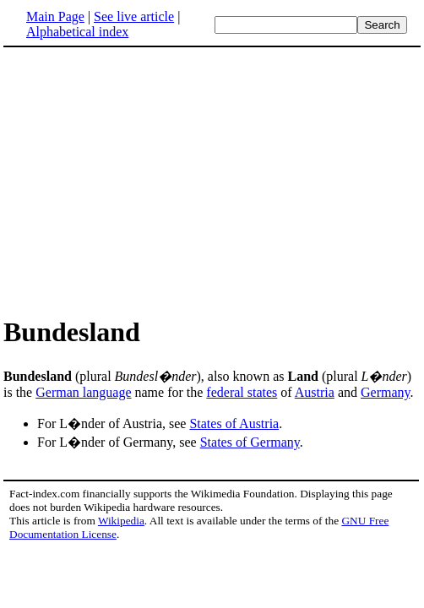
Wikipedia (121, 520)
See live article (134, 16)
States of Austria (234, 423)
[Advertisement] (145, 180)
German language (83, 392)
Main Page (55, 16)
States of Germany (250, 442)
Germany (385, 392)
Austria (314, 392)
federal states (241, 392)
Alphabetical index (77, 31)
